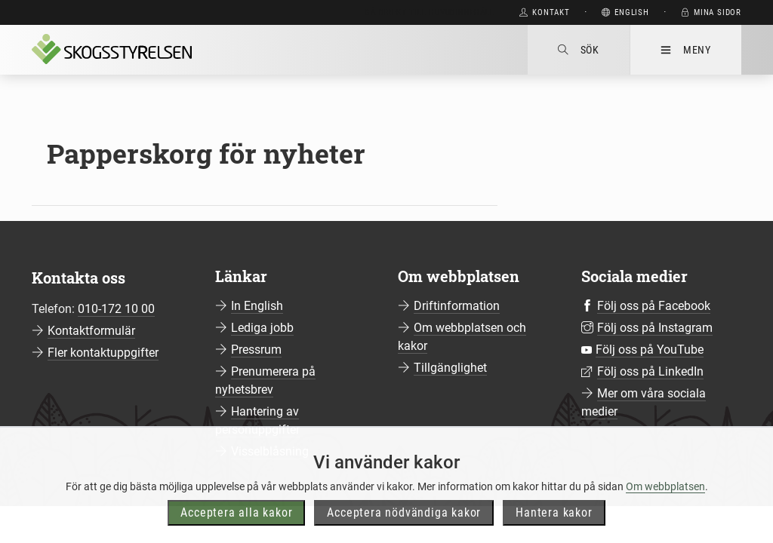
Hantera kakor (554, 528)
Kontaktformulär (91, 331)
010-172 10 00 (116, 309)
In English (257, 306)
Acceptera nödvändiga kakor (404, 528)
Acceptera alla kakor (236, 528)
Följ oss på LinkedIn (650, 371)
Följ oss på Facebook (653, 306)
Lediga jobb (262, 328)
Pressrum (256, 349)
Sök (578, 50)
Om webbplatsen (665, 502)
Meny (686, 50)
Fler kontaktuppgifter (103, 352)
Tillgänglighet (450, 367)
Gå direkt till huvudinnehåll (429, 12)
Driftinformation (457, 306)
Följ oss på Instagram (655, 328)
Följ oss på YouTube (650, 349)
